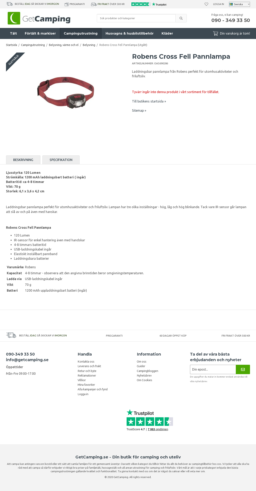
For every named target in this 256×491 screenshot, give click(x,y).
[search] (181, 18)
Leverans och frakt (89, 366)
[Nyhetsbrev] (243, 369)
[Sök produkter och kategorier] (136, 18)
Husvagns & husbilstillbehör (130, 33)
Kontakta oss (86, 361)
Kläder (167, 33)
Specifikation (61, 160)
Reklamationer (87, 375)
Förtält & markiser (40, 33)
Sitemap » (139, 110)
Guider (141, 366)
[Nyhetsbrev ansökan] (213, 369)
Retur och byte (87, 371)
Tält (13, 33)
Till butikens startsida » (149, 101)
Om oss (141, 361)
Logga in (218, 4)
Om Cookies (144, 380)
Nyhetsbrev (144, 375)
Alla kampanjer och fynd (93, 389)
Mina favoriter (86, 384)
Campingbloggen (147, 371)
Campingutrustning (81, 33)
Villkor (82, 380)
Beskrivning (23, 160)
